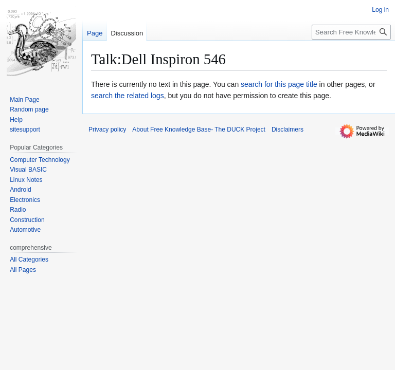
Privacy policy (107, 129)
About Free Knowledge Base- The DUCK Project (198, 129)
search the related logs (127, 95)
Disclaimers (287, 129)
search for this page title (279, 84)
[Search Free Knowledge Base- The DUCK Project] (351, 32)
